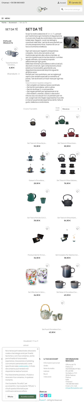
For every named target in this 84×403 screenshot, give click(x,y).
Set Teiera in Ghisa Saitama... (67, 180)
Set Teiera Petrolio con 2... (37, 218)
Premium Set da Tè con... (37, 255)
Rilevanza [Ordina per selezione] (71, 109)
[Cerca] (71, 9)
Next (21, 59)
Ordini (46, 366)
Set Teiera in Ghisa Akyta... (37, 143)
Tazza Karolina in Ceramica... (12, 64)
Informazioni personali (52, 363)
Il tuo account (51, 359)
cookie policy (23, 366)
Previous (2, 59)
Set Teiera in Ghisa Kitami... (67, 218)
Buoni (46, 374)
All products (13, 74)
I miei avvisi (47, 377)
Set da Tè (11, 29)
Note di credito (49, 368)
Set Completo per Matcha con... (67, 255)
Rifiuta (10, 396)
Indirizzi (46, 371)
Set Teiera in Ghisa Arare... (67, 143)
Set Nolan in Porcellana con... (67, 292)
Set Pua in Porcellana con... (52, 329)
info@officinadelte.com (74, 388)
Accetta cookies (27, 396)
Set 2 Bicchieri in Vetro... (37, 292)
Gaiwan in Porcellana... (37, 180)
